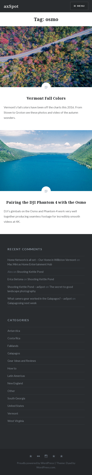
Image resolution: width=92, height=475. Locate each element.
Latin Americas (16, 375)
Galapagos (13, 353)
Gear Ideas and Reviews (21, 360)
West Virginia (15, 420)
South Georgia (16, 398)
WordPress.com (45, 467)
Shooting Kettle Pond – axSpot (26, 286)
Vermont (12, 413)
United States (15, 405)
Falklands (12, 345)
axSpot (11, 6)
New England (15, 383)
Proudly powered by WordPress (35, 463)
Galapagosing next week (22, 303)
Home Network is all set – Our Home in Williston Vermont (41, 259)
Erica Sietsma (15, 279)
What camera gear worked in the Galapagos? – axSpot (39, 298)
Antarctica (13, 330)
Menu (81, 5)
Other (11, 391)
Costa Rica (13, 338)
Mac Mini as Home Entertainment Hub (29, 264)
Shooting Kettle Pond (30, 271)
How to (11, 368)
